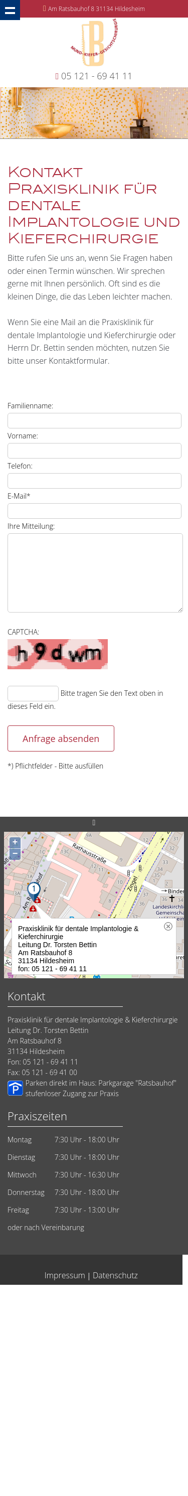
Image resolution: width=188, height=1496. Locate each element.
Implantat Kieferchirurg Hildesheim (58, 1419)
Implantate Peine (135, 1419)
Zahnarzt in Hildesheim (122, 1305)
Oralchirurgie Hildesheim (51, 1305)
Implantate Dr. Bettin (85, 1362)
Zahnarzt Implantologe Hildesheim (85, 1410)
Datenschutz (115, 1275)
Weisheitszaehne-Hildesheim (126, 1457)
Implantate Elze (89, 1476)
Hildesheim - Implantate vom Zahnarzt (48, 1295)
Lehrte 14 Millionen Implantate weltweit (85, 1343)
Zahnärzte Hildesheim (47, 1391)
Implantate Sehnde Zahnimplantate (85, 1400)
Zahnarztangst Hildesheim (134, 1353)
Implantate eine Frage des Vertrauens (85, 1333)
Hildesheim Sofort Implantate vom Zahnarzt (85, 1314)
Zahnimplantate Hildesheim (135, 1448)
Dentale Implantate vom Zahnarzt (47, 1353)
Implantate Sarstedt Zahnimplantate (55, 1438)
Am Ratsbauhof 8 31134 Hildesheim (96, 9)
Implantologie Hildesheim (139, 1295)
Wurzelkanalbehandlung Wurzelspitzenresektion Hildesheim (86, 1467)
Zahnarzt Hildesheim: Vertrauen (117, 1381)
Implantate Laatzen (136, 1438)
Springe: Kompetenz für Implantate (45, 1448)
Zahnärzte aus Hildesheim (119, 1391)
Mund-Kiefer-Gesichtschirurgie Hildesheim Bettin (86, 1372)
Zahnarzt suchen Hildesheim (85, 1324)
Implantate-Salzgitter (39, 1381)
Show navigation (10, 10)
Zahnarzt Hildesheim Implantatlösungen (85, 1429)
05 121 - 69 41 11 (96, 76)
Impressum (65, 1275)
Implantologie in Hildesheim (43, 1457)
